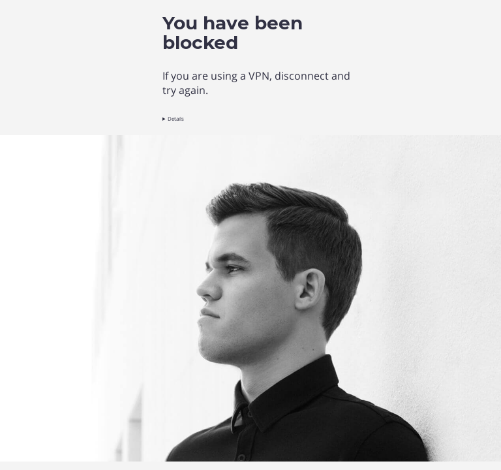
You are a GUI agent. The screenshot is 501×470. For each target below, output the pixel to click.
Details (176, 118)
